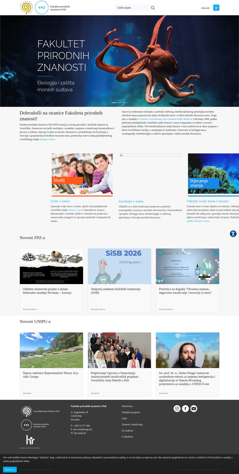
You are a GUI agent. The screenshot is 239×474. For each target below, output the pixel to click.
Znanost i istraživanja (132, 424)
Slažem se (10, 469)
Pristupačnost (233, 233)
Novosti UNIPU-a (35, 321)
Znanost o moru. (48, 139)
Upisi (124, 418)
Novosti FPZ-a (32, 237)
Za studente (127, 430)
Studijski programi (131, 412)
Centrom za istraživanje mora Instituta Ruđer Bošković (166, 119)
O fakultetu (127, 436)
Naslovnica (127, 406)
